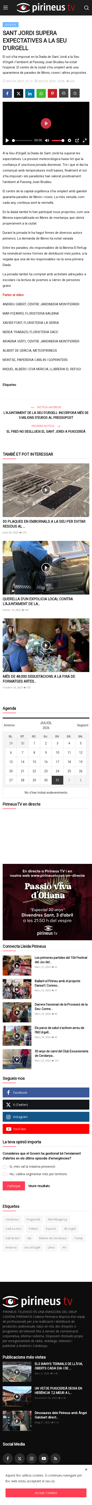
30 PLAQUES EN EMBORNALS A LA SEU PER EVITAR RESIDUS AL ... (44, 524)
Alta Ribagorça (57, 1219)
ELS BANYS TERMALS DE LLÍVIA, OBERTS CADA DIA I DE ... (59, 1366)
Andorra (11, 1247)
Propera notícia (46, 426)
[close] (86, 1469)
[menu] (5, 8)
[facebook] (8, 1458)
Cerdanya (12, 1219)
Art (64, 1247)
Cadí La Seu (13, 1229)
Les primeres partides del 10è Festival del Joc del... (61, 960)
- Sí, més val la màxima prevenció (31, 1166)
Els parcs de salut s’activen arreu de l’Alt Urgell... (59, 1030)
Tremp (78, 1238)
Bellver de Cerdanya (53, 1238)
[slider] (22, 140)
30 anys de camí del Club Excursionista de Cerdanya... (61, 1053)
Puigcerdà (33, 1219)
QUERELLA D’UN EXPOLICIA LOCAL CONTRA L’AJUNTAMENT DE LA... (38, 601)
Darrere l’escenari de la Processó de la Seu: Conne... (61, 1007)
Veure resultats (39, 1186)
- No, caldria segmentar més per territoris (37, 1174)
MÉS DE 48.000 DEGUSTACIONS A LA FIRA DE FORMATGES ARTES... (39, 679)
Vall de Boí (12, 1238)
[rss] (55, 1458)
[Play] (7, 140)
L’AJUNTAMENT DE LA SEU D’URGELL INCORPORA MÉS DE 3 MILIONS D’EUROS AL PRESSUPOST (46, 415)
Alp (29, 1238)
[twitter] (20, 1458)
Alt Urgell (70, 1229)
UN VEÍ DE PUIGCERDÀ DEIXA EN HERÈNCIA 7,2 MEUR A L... (58, 1390)
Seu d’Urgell (32, 1247)
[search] (86, 8)
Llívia (51, 1247)
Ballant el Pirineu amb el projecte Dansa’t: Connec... (57, 983)
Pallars (33, 1229)
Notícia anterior (46, 407)
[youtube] (43, 1458)
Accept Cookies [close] (46, 1493)
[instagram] (32, 1458)
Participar (14, 1186)
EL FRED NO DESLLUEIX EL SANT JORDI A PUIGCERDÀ (46, 432)
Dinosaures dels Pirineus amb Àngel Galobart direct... (61, 1415)
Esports (51, 1229)
